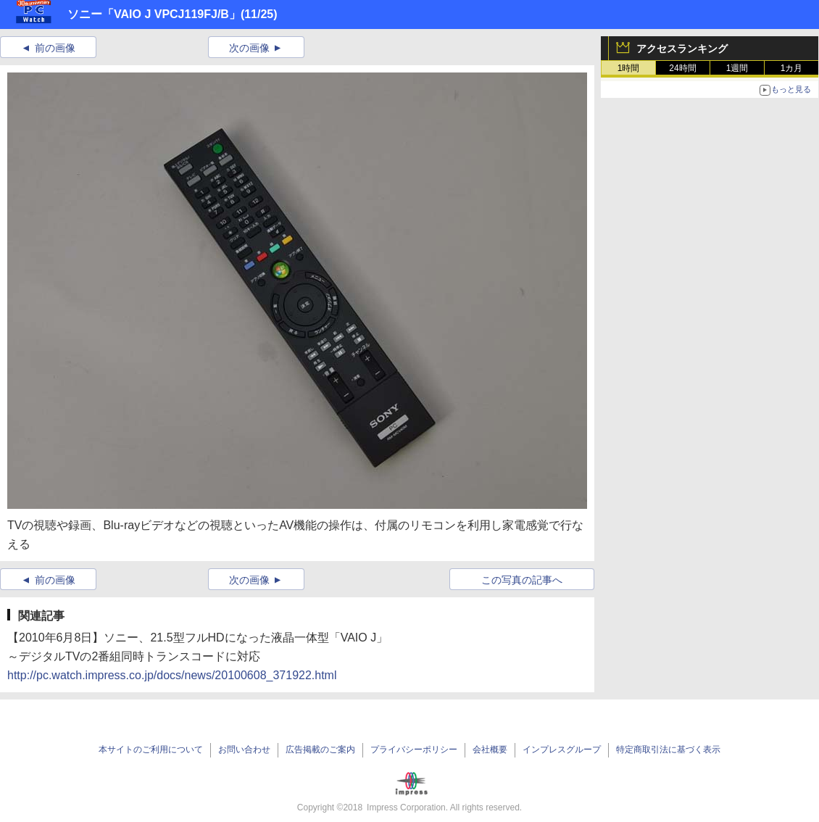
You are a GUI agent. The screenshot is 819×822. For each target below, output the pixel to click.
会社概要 (490, 749)
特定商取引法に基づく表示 (668, 749)
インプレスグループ (562, 749)
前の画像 (55, 48)
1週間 (737, 68)
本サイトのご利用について (151, 749)
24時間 (682, 68)
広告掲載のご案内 (320, 749)
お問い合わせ (244, 749)
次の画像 (249, 48)
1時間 (629, 68)
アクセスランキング (682, 48)
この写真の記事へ (521, 580)
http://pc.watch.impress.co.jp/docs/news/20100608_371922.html (172, 675)
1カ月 (792, 68)
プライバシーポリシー (413, 749)
